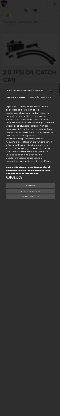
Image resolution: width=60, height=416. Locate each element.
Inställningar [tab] (40, 97)
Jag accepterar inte (30, 197)
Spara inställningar (30, 191)
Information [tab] (15, 97)
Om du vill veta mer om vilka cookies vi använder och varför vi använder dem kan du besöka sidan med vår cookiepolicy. (28, 172)
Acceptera (30, 185)
